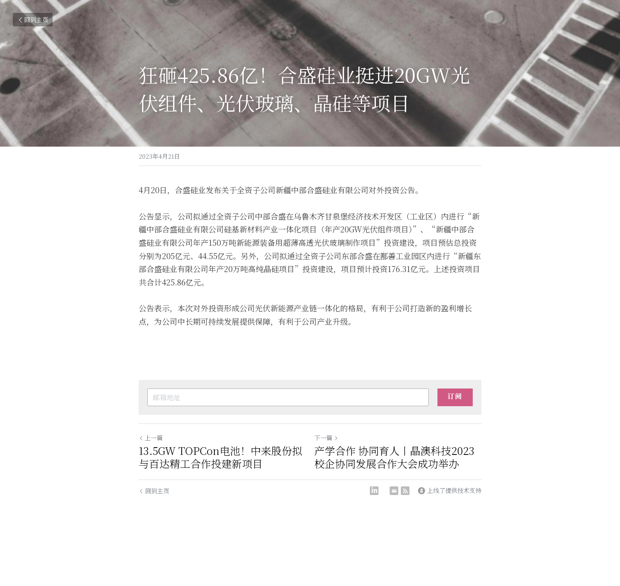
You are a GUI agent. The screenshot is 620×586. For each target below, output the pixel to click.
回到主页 (32, 19)
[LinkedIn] (374, 490)
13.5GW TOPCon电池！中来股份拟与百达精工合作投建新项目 (220, 457)
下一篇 (326, 437)
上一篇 (151, 437)
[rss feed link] (405, 490)
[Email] (394, 490)
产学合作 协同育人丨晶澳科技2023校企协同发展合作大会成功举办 (394, 457)
